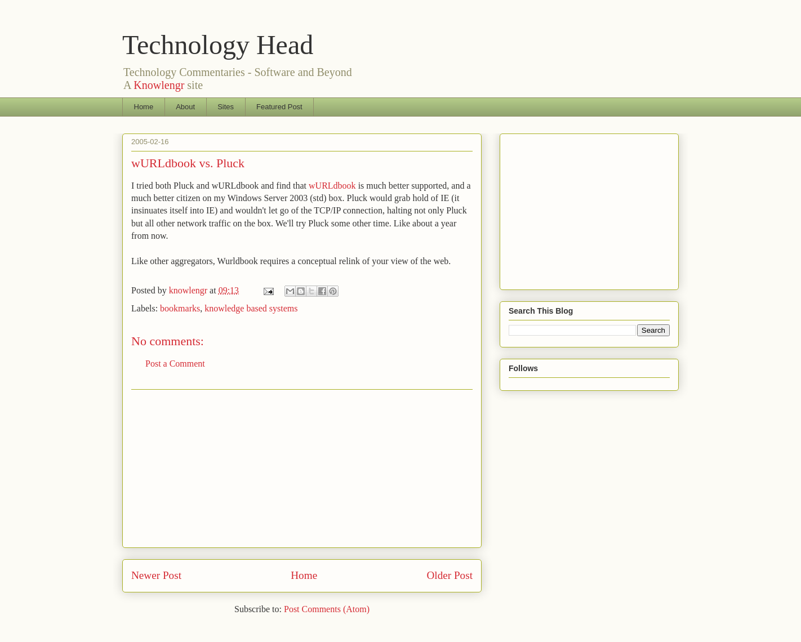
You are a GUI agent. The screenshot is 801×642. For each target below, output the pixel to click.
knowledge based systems (250, 308)
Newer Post (156, 575)
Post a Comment (175, 363)
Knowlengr (159, 85)
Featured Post (279, 106)
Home (144, 106)
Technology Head (217, 45)
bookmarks (180, 308)
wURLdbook (332, 185)
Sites (225, 106)
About (185, 106)
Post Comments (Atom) (327, 609)
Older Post (449, 575)
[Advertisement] (301, 468)
